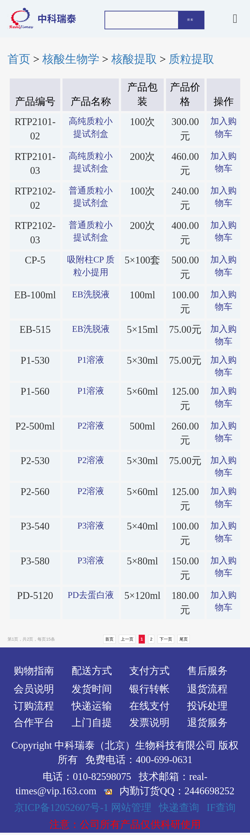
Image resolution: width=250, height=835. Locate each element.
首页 (18, 59)
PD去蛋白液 (91, 595)
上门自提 (92, 722)
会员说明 (34, 689)
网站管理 (131, 807)
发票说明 (149, 722)
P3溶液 (90, 526)
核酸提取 (134, 59)
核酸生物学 (70, 59)
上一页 (127, 639)
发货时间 (92, 689)
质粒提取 (191, 59)
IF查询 (221, 807)
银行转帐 (149, 689)
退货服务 (207, 722)
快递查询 (179, 807)
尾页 (183, 639)
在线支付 (149, 706)
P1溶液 (90, 360)
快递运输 (92, 706)
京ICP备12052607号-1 (61, 807)
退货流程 (207, 689)
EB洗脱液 (90, 294)
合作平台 (34, 722)
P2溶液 (90, 426)
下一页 (166, 639)
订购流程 (34, 706)
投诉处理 (207, 706)
